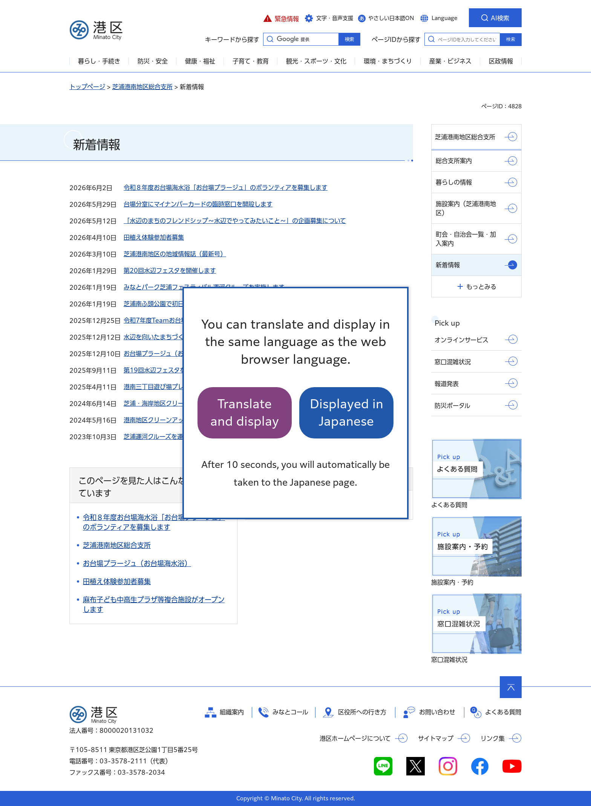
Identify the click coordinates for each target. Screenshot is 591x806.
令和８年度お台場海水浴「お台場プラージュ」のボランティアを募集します (226, 188)
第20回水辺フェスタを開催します (170, 271)
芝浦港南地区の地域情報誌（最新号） (175, 254)
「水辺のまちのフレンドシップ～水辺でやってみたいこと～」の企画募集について (235, 221)
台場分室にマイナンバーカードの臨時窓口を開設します (198, 204)
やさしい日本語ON (391, 18)
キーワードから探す (270, 39)
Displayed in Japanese (346, 412)
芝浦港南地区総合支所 (142, 87)
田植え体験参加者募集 (154, 237)
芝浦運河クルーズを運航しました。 (171, 437)
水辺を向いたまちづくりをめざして (172, 337)
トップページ (87, 87)
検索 (510, 39)
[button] (281, 17)
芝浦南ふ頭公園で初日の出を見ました (175, 304)
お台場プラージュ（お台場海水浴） (172, 354)
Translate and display (244, 412)
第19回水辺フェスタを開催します (170, 370)
